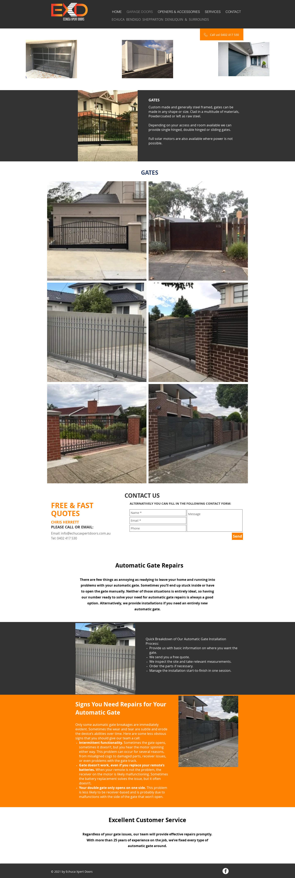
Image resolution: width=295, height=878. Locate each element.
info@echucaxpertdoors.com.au (86, 533)
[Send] (237, 536)
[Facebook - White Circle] (225, 871)
